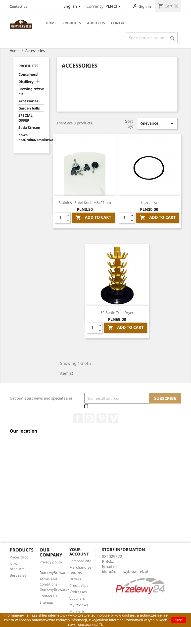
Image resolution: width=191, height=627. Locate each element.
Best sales (18, 575)
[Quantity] (60, 218)
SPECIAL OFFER (25, 118)
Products (71, 23)
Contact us (18, 6)
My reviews (78, 604)
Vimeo (113, 418)
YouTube (90, 418)
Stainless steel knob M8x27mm (85, 202)
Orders (75, 579)
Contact (119, 23)
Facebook (78, 418)
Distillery (26, 81)
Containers (27, 74)
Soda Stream (29, 127)
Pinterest (101, 418)
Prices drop (19, 557)
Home (51, 23)
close (179, 620)
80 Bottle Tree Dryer (117, 312)
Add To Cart (93, 218)
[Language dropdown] (73, 7)
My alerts (77, 611)
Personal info (80, 560)
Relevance (157, 123)
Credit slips (78, 585)
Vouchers (77, 598)
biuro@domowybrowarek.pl (125, 571)
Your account (79, 552)
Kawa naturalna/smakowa (31, 137)
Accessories (28, 101)
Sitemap (46, 602)
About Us (96, 23)
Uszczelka (149, 202)
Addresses (78, 592)
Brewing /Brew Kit (31, 91)
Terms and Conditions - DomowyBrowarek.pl (57, 584)
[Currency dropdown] (113, 7)
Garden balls (29, 108)
